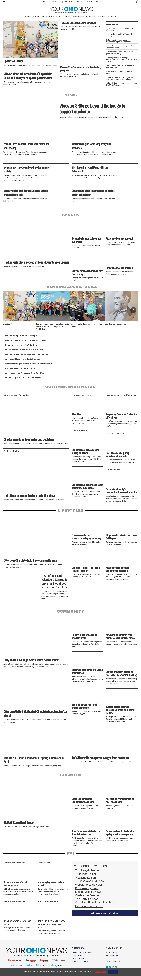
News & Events (113, 955)
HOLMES (27, 17)
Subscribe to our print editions (105, 913)
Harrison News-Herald (89, 906)
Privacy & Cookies (80, 961)
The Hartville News (86, 899)
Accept (113, 972)
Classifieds (43, 1)
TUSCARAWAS (48, 17)
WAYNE (36, 17)
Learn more (100, 972)
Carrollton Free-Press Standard (94, 902)
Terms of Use (78, 958)
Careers (98, 1)
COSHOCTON (78, 17)
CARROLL (102, 17)
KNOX (58, 17)
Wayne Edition (87, 877)
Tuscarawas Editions (91, 881)
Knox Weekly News (86, 888)
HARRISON (112, 17)
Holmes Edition (87, 873)
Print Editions (68, 1)
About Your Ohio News (82, 953)
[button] (133, 310)
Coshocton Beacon (87, 895)
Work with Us (111, 953)
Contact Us (89, 1)
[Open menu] (3, 1)
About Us (79, 1)
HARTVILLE (91, 17)
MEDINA (67, 17)
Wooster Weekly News (89, 884)
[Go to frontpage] (71, 9)
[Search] (137, 1)
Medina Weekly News (88, 891)
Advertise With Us (55, 1)
